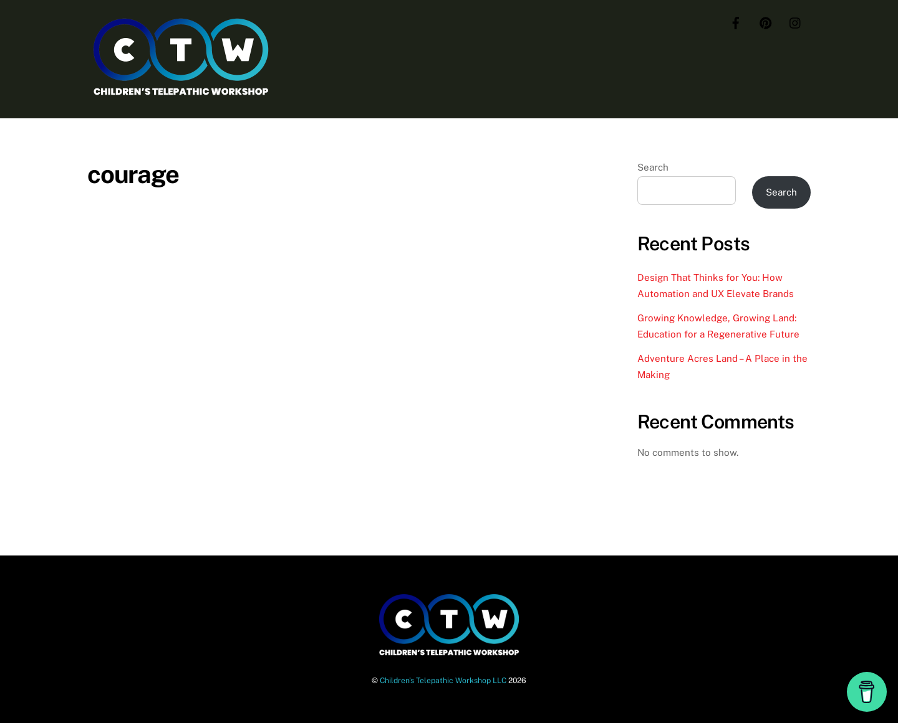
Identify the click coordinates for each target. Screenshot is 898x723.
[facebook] (735, 21)
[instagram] (795, 21)
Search (653, 167)
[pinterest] (765, 21)
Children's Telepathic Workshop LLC (443, 680)
